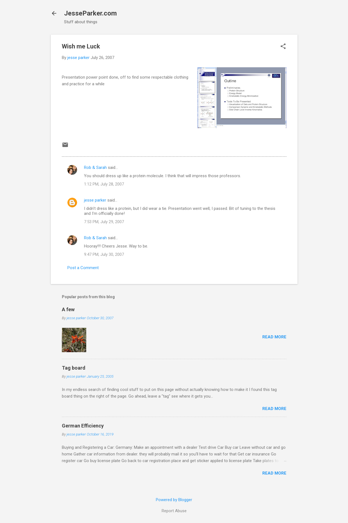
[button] (283, 47)
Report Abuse (174, 510)
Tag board (73, 368)
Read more (274, 336)
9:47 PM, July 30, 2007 (104, 254)
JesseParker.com (90, 13)
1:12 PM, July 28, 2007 (104, 184)
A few (68, 309)
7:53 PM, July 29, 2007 (104, 221)
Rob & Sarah (95, 167)
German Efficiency (83, 426)
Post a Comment (83, 267)
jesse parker (95, 200)
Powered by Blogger (174, 499)
